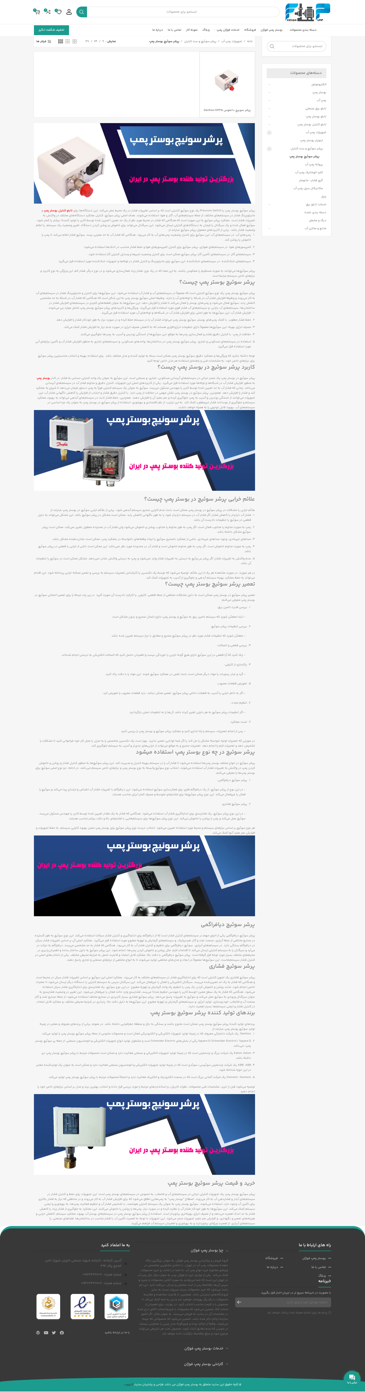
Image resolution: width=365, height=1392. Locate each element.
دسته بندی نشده (315, 212)
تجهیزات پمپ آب (316, 133)
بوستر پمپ (319, 93)
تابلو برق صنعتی (315, 108)
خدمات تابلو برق (316, 204)
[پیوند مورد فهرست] (307, 1258)
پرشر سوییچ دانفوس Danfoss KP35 (227, 110)
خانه (249, 42)
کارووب (128, 1384)
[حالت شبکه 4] (60, 42)
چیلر (323, 196)
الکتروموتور (318, 84)
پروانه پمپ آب (314, 164)
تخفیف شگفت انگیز (51, 30)
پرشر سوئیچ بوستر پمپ (304, 156)
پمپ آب (321, 101)
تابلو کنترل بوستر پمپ (311, 124)
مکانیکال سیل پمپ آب (308, 189)
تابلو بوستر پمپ (316, 116)
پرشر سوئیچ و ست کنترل (307, 149)
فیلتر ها (41, 42)
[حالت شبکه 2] (75, 42)
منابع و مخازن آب (315, 229)
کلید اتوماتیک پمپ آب (309, 172)
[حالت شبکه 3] (68, 42)
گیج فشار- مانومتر (311, 181)
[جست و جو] (178, 12)
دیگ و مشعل (317, 221)
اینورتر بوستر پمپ (311, 141)
